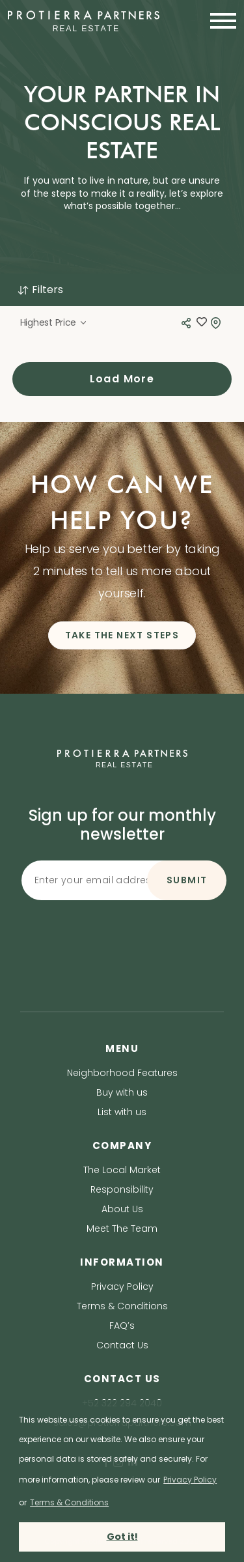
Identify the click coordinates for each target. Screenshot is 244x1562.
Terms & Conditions (122, 1306)
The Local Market (122, 1169)
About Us (122, 1208)
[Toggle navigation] (219, 21)
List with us (122, 1111)
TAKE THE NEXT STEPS (122, 635)
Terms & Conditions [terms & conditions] (69, 1502)
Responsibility (122, 1189)
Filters (40, 289)
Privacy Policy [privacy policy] (190, 1479)
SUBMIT (187, 880)
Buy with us (122, 1092)
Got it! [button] (122, 1536)
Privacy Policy (122, 1286)
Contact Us (122, 1345)
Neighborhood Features (122, 1072)
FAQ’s (122, 1325)
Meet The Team (122, 1228)
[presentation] (122, 930)
